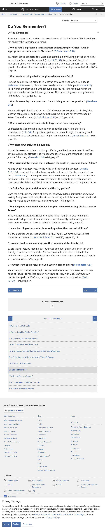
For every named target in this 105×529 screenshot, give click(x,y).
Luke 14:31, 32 (53, 60)
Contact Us (75, 434)
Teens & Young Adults (11, 442)
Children (7, 445)
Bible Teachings (9, 416)
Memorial (74, 445)
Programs (40, 445)
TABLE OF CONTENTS (52, 318)
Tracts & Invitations (44, 431)
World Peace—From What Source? (24, 382)
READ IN (65, 20)
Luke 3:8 (27, 132)
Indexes (40, 449)
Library (3, 14)
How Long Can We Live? (19, 325)
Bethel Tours (75, 438)
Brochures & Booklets (45, 428)
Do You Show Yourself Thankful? (23, 344)
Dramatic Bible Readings (46, 470)
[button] (30, 9)
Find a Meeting (35, 480)
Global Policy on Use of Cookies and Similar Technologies (59, 514)
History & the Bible (10, 456)
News (73, 416)
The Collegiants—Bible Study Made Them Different (31, 357)
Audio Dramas (42, 467)
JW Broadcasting (43, 456)
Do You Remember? (18, 369)
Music (39, 463)
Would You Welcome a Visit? (21, 388)
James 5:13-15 (80, 135)
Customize (27, 524)
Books (39, 424)
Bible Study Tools (10, 431)
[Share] (96, 14)
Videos (39, 460)
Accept (6, 524)
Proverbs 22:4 (36, 157)
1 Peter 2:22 (19, 175)
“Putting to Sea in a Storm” (21, 376)
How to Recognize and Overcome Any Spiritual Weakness (34, 351)
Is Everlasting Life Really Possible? (24, 332)
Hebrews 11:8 (15, 85)
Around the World (77, 459)
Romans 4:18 (84, 85)
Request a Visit (76, 430)
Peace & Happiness (10, 435)
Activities (74, 452)
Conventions (75, 448)
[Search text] (90, 3)
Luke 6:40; (36, 237)
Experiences (75, 455)
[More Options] (101, 14)
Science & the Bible (10, 452)
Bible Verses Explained (11, 424)
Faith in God (8, 449)
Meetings (74, 441)
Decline (16, 524)
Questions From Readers (20, 363)
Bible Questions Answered (13, 420)
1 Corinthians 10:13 (45, 117)
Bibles (39, 420)
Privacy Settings (53, 517)
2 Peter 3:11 (49, 237)
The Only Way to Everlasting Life (23, 338)
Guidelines (41, 452)
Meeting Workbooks (44, 442)
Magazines (14, 14)
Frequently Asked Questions (81, 427)
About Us (74, 422)
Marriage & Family (10, 438)
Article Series (41, 435)
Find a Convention (61, 480)
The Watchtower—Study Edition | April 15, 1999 (39, 14)
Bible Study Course (10, 428)
